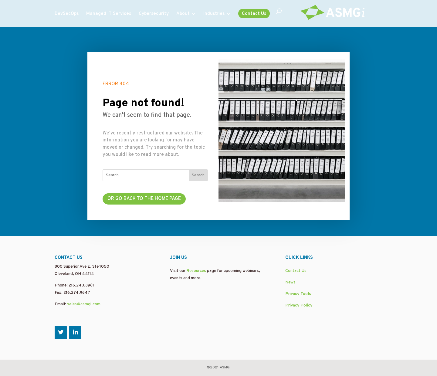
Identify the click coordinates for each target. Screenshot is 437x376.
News (290, 282)
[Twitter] (61, 332)
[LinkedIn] (75, 332)
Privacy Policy (299, 305)
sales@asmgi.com (83, 304)
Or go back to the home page (144, 199)
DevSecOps (67, 14)
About (183, 14)
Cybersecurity (154, 14)
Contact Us (254, 14)
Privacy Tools (298, 293)
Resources (196, 270)
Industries (214, 14)
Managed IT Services (108, 14)
